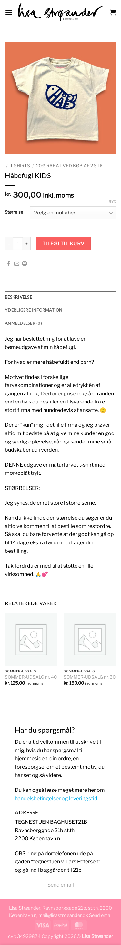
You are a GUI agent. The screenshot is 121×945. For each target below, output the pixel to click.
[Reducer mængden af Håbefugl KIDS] (9, 243)
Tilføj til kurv (63, 244)
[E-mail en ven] (16, 264)
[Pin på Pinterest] (24, 264)
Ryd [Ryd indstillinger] (112, 201)
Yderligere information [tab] (34, 310)
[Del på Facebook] (8, 264)
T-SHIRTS (20, 165)
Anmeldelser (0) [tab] (23, 323)
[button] (9, 12)
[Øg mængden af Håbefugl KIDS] (27, 243)
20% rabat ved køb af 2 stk (69, 165)
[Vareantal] (18, 243)
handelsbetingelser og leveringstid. (56, 798)
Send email (60, 885)
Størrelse (14, 212)
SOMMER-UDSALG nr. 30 (90, 677)
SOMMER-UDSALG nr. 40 (31, 677)
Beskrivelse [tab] (18, 297)
